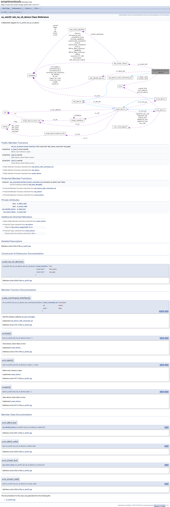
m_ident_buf (21, 209)
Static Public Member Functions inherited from (24, 221)
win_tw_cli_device (15, 12)
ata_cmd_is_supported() (19, 227)
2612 (16, 405)
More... (31, 227)
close (13, 160)
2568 (16, 280)
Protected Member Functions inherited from (29, 188)
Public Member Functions (125, 15)
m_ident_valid (21, 204)
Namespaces (17, 8)
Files (37, 8)
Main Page (6, 8)
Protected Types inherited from (17, 224)
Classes (28, 8)
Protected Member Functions (140, 15)
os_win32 (4, 12)
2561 (16, 433)
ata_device (35, 170)
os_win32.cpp (26, 246)
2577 (16, 378)
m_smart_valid (22, 206)
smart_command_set (35, 182)
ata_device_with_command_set (42, 167)
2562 (16, 470)
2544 (14, 246)
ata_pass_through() (35, 184)
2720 (16, 352)
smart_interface (30, 146)
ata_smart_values (9, 212)
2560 (16, 452)
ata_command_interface (18, 182)
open (13, 155)
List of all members (164, 15)
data (63, 182)
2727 (16, 325)
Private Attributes (153, 15)
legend (85, 138)
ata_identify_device (9, 209)
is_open (14, 149)
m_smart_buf (21, 212)
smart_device (36, 173)
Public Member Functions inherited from (27, 167)
